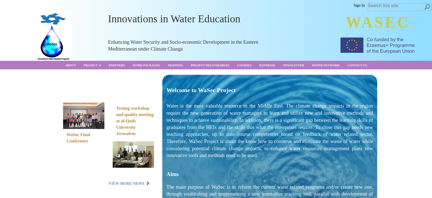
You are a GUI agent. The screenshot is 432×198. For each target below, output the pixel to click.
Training (175, 65)
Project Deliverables (210, 65)
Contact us (357, 65)
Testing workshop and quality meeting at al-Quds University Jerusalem (135, 121)
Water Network (326, 65)
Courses (244, 65)
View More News (129, 183)
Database (267, 65)
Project (92, 65)
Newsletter (293, 65)
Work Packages (146, 65)
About (70, 65)
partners (117, 65)
